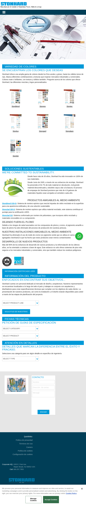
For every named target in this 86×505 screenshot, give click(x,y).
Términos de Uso (26, 444)
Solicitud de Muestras (16, 312)
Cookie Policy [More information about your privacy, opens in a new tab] (71, 493)
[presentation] (51, 402)
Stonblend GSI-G (9, 203)
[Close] (82, 489)
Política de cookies (25, 451)
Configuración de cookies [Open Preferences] (23, 454)
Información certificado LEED (20, 271)
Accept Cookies (51, 500)
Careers (29, 447)
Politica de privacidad (24, 440)
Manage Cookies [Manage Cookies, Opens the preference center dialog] (33, 500)
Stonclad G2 (7, 215)
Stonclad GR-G (8, 209)
